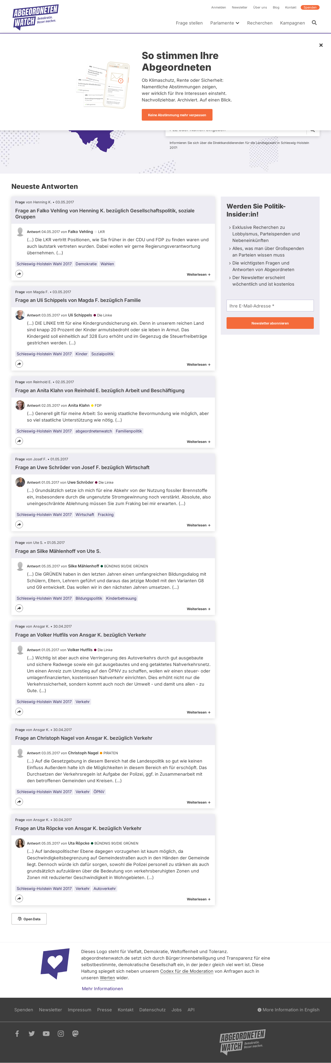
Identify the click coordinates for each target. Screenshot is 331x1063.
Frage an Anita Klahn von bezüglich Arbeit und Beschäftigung (100, 390)
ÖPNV (99, 791)
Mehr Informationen (102, 988)
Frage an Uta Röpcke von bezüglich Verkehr (78, 828)
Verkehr (83, 701)
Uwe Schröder (80, 482)
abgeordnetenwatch (94, 431)
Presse (104, 1009)
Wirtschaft (85, 514)
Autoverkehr (105, 888)
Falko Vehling (80, 231)
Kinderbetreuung (121, 598)
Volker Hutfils (80, 649)
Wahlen (107, 263)
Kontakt (290, 7)
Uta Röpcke (78, 843)
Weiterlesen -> (199, 274)
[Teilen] (19, 274)
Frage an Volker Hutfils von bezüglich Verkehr (80, 635)
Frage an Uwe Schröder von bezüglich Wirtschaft (82, 467)
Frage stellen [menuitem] (189, 22)
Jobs (177, 1009)
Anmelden (218, 7)
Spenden (310, 7)
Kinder (81, 353)
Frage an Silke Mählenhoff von (58, 551)
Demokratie (86, 263)
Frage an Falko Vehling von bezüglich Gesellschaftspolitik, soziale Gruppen (105, 214)
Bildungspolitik (89, 598)
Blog (276, 7)
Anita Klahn (79, 405)
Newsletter (239, 7)
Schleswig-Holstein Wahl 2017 (44, 263)
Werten (107, 977)
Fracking (106, 514)
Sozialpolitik (102, 353)
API (191, 1009)
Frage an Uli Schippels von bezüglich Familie (78, 300)
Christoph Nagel (83, 752)
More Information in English (289, 1009)
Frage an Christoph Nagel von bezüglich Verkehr (83, 738)
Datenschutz (152, 1009)
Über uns (260, 7)
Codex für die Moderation (186, 971)
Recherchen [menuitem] (260, 22)
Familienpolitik (129, 431)
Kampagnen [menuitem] (292, 22)
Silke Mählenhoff (83, 566)
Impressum (79, 1009)
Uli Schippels (80, 315)
